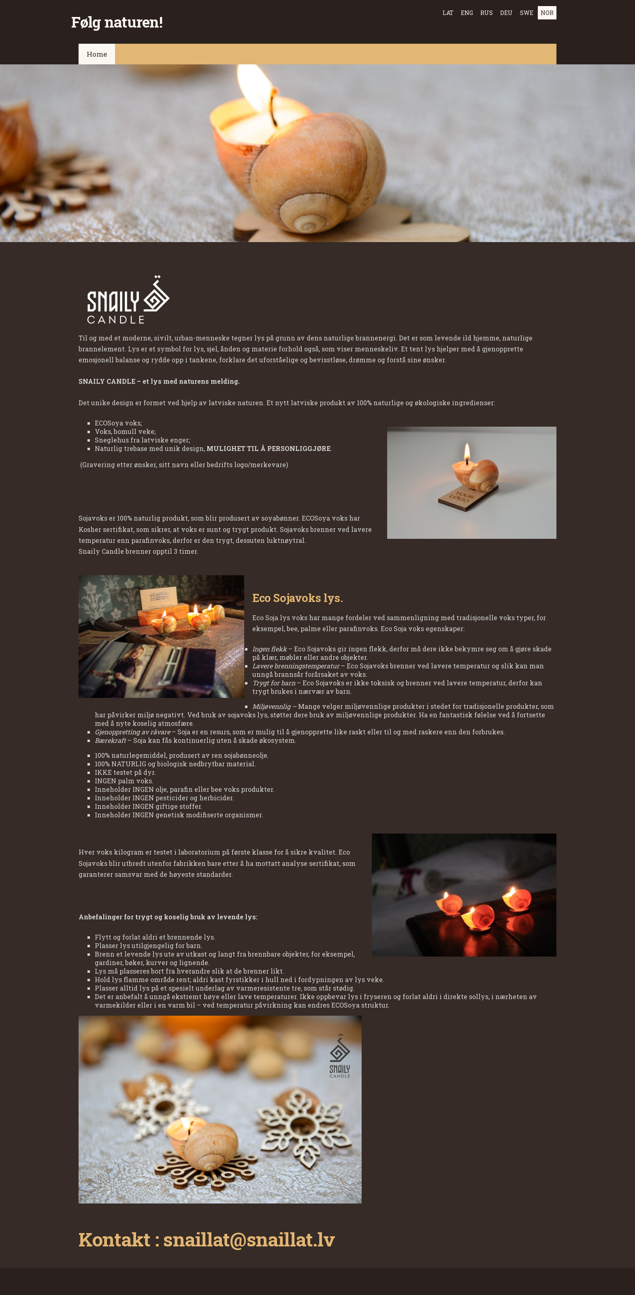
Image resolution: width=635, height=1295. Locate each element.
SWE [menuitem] (526, 13)
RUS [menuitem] (486, 13)
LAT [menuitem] (448, 13)
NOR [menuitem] (547, 13)
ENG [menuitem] (467, 13)
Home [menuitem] (97, 48)
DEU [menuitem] (506, 13)
